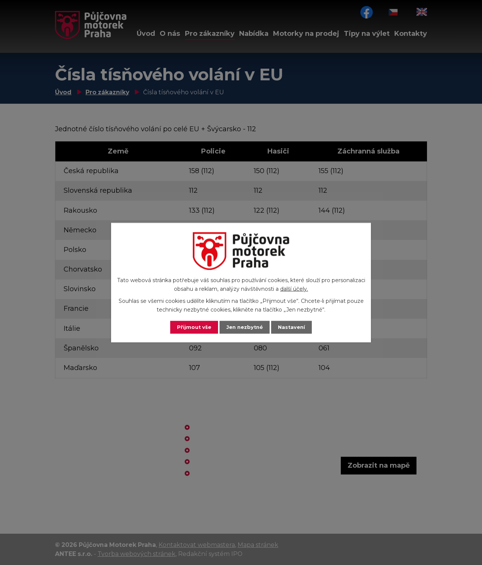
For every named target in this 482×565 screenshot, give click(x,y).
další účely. (294, 288)
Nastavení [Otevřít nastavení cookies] (293, 327)
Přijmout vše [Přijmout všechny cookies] (192, 327)
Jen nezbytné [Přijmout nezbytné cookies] (244, 327)
